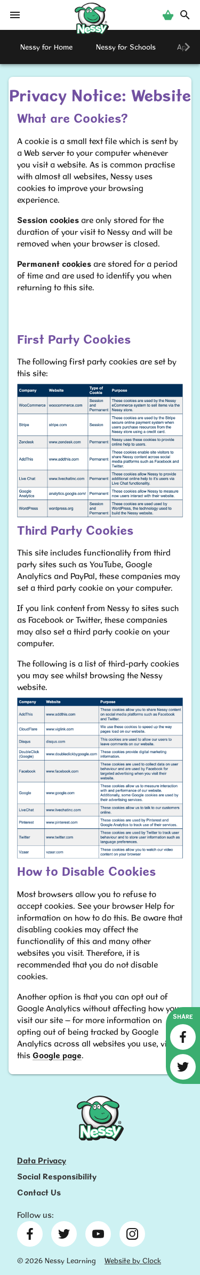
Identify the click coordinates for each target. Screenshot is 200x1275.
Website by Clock (133, 1260)
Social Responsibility (57, 1176)
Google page (57, 1055)
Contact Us (39, 1192)
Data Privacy (41, 1160)
